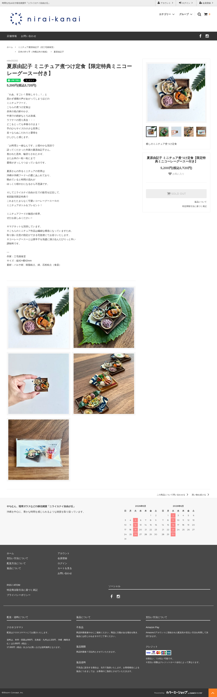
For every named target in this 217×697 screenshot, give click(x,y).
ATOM (17, 585)
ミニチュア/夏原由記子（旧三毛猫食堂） (36, 47)
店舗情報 (12, 36)
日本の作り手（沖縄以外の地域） (33, 52)
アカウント (165, 2)
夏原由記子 (59, 52)
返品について (200, 202)
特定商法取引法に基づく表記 (22, 590)
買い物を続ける (201, 495)
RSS (9, 585)
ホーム (10, 47)
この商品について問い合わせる (173, 495)
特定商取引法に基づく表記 (194, 206)
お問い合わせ (28, 36)
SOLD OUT (176, 193)
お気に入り (176, 173)
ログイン (186, 2)
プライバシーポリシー (19, 595)
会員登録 (206, 2)
